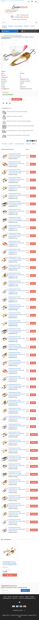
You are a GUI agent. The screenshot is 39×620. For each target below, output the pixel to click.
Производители (7, 598)
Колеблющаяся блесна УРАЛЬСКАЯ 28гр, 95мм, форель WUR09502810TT (17, 426)
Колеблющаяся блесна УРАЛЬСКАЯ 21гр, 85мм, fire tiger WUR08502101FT (17, 187)
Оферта (27, 596)
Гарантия (28, 143)
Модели (34, 143)
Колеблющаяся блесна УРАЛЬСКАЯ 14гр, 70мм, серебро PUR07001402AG (17, 521)
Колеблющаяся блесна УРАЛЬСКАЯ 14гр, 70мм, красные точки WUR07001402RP (17, 473)
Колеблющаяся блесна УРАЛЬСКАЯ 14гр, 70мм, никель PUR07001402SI (16, 489)
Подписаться (25, 590)
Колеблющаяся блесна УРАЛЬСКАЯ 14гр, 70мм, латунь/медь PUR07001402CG (17, 155)
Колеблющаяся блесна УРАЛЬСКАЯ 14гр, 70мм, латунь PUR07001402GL (16, 481)
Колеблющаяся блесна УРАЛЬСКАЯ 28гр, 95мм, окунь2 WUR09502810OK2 (16, 410)
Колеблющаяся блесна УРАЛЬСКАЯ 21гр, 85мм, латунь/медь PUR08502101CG (17, 235)
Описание (4, 143)
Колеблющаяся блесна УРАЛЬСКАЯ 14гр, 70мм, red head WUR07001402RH (17, 449)
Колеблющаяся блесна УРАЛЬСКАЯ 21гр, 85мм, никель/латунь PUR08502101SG (17, 259)
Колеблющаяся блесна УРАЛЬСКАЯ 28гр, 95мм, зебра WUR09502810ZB (16, 338)
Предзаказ (34, 434)
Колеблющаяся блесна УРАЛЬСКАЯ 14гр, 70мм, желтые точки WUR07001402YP (17, 457)
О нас (5, 596)
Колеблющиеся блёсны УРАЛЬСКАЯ (12, 35)
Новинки (10, 26)
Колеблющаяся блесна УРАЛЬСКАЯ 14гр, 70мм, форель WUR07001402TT (17, 529)
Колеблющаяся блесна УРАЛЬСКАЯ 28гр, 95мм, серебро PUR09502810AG (17, 418)
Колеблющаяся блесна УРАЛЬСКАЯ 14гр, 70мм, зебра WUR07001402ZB (16, 465)
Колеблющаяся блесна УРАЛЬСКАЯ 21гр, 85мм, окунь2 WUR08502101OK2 (16, 282)
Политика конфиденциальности (27, 598)
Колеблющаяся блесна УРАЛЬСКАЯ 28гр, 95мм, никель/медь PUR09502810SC (17, 394)
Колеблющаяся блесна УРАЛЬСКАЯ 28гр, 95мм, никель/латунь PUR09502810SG (17, 386)
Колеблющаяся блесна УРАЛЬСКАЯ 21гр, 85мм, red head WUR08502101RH (17, 195)
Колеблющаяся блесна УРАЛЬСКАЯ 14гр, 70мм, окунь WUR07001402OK (16, 505)
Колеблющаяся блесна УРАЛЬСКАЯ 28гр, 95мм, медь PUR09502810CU (16, 370)
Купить (16, 99)
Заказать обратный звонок (19, 19)
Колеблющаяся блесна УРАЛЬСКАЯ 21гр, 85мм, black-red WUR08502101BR (16, 179)
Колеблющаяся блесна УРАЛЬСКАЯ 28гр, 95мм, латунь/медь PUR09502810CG (17, 362)
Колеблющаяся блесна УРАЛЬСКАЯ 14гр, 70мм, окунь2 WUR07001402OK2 (16, 513)
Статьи (32, 26)
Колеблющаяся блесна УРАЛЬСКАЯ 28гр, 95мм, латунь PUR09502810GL (16, 354)
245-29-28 (21, 17)
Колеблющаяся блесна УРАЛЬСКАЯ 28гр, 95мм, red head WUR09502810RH (17, 322)
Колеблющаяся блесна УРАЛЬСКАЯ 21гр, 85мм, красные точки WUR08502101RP (17, 219)
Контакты (15, 598)
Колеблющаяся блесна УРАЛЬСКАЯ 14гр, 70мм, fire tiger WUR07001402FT (17, 441)
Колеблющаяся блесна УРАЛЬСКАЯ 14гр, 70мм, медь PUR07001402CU (16, 163)
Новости (26, 26)
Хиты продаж (19, 26)
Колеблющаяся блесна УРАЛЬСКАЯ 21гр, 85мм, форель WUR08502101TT (17, 298)
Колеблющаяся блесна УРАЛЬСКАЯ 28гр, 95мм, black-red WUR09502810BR (16, 306)
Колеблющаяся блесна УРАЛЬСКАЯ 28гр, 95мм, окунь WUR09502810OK (16, 402)
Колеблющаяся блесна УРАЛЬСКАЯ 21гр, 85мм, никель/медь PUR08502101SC (17, 266)
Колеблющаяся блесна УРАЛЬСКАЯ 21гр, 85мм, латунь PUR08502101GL (16, 227)
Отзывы (4, 27)
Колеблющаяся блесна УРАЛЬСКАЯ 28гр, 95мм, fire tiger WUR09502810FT (17, 314)
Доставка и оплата (19, 143)
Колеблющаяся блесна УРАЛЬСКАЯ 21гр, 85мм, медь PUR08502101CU (16, 243)
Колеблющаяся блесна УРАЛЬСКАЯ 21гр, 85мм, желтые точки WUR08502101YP (17, 203)
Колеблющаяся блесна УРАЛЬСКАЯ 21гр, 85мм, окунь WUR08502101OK (16, 274)
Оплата (10, 596)
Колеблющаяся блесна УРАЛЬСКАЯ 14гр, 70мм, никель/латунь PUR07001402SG (17, 171)
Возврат (32, 596)
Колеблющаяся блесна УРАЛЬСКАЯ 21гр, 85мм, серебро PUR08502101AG (17, 290)
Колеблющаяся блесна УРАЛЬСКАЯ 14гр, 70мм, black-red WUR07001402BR (16, 433)
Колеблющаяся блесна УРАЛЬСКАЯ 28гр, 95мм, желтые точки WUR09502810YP (17, 330)
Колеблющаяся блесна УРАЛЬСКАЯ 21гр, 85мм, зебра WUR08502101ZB (16, 211)
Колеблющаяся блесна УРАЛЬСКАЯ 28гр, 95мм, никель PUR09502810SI (16, 378)
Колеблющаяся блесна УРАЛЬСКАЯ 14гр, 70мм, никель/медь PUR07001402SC (17, 497)
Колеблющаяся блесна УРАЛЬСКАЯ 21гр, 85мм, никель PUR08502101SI (16, 251)
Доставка (15, 596)
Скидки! (4, 26)
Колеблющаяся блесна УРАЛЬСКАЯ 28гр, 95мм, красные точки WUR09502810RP (17, 346)
